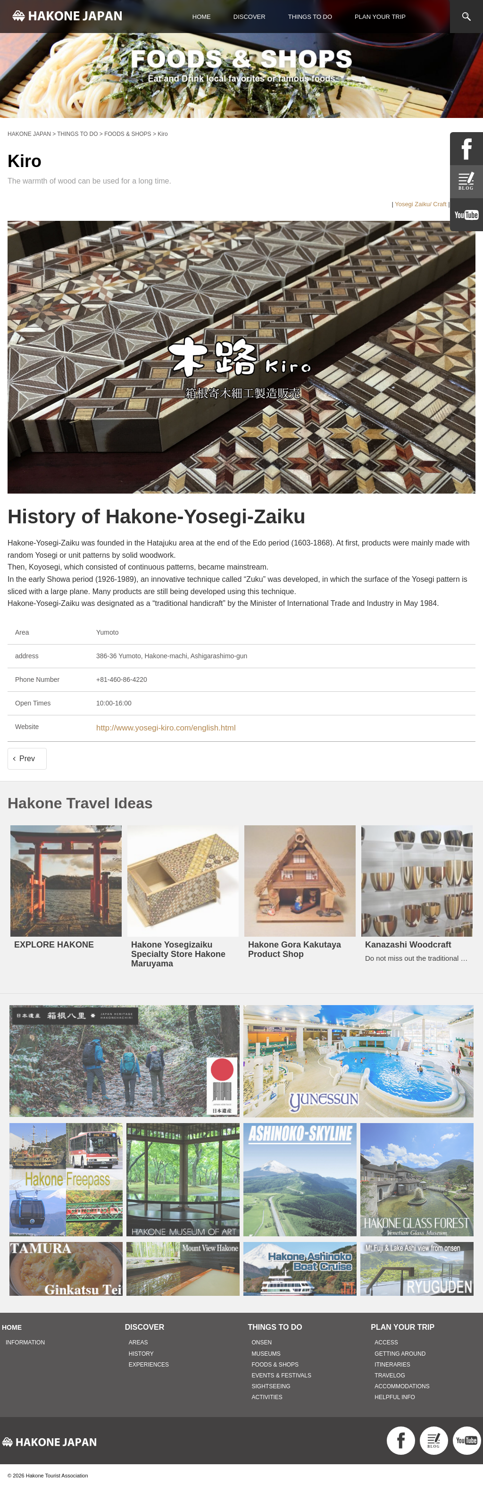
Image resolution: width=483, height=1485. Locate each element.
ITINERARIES (392, 1362)
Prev (27, 756)
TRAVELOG (390, 1373)
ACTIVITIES (267, 1395)
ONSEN (262, 1340)
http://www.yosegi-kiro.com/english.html (154, 726)
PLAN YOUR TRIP (380, 16)
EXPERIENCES (149, 1362)
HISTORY (141, 1351)
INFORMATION (25, 1340)
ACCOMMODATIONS (402, 1384)
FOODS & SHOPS (275, 1362)
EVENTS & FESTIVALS (281, 1373)
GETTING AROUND (400, 1351)
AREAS (138, 1340)
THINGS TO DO (310, 16)
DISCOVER (249, 16)
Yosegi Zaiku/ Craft (420, 204)
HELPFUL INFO (395, 1395)
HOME (201, 16)
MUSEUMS (266, 1351)
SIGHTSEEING (271, 1384)
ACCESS (386, 1340)
